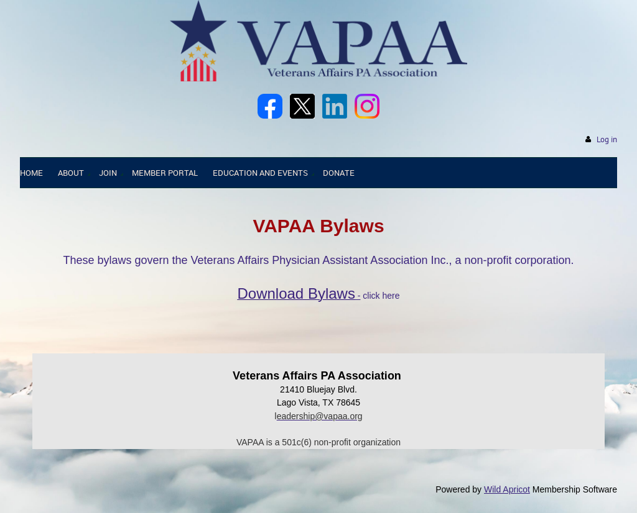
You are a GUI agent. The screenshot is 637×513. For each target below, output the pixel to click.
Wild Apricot (507, 489)
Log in (607, 139)
